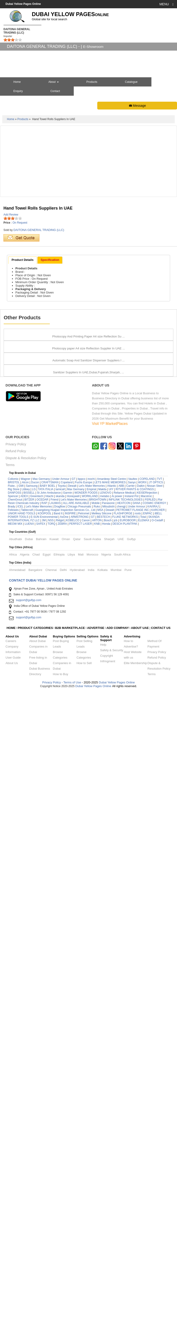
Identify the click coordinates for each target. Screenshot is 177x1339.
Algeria (24, 1203)
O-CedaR (157, 1169)
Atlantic (111, 1134)
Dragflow (59, 1155)
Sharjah (109, 1187)
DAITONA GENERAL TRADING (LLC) (38, 230)
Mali (80, 1203)
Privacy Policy (16, 1093)
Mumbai (116, 1218)
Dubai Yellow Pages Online (116, 1331)
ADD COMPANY (117, 1276)
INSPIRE (70, 1162)
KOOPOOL (44, 1162)
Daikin (141, 1134)
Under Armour (60, 1127)
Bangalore (35, 1218)
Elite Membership (135, 1311)
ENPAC (147, 1162)
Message (137, 105)
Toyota (62, 1134)
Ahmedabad (17, 1218)
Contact (55, 91)
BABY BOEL (47, 1134)
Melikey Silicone (101, 1162)
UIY (111, 1138)
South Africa (122, 1203)
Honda (106, 1172)
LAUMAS (55, 1151)
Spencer (13, 1144)
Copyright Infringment (107, 1307)
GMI (21, 1134)
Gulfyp (131, 1187)
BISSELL (29, 1141)
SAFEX (40, 1172)
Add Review (10, 214)
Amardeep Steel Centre (111, 1127)
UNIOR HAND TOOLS (21, 1162)
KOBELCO (73, 1169)
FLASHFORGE (123, 1162)
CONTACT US (160, 1276)
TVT (159, 1127)
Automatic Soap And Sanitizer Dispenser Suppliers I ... (88, 801)
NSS (51, 1169)
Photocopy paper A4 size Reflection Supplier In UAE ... (88, 524)
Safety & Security (111, 1299)
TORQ (51, 1172)
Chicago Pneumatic (79, 1155)
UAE (121, 1187)
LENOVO (105, 1141)
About (53, 82)
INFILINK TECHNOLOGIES (126, 1148)
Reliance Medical (124, 1141)
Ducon (35, 1131)
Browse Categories (60, 1303)
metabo (104, 1144)
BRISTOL (14, 1131)
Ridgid (60, 1169)
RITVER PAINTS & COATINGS (134, 1138)
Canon (86, 1169)
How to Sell (84, 1311)
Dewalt (72, 1134)
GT (74, 1127)
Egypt (46, 1203)
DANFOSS (14, 1141)
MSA (100, 1158)
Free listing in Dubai (38, 1308)
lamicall (60, 1138)
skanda (60, 1144)
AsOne (64, 1165)
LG (34, 1138)
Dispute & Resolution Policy (26, 1107)
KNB (97, 1172)
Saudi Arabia (92, 1187)
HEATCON (123, 1151)
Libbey (26, 1138)
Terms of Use (72, 1331)
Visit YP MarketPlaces (110, 1072)
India (91, 1218)
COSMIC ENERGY (154, 1151)
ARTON (97, 1169)
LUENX (29, 1172)
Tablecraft (27, 1158)
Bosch (108, 1169)
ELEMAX (143, 1169)
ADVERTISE (95, 1276)
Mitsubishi (108, 1155)
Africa (13, 1203)
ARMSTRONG (79, 1165)
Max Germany (41, 1127)
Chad (36, 1203)
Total (143, 1165)
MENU (166, 4)
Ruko (97, 1155)
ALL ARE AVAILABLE (76, 1151)
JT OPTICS (156, 1131)
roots (138, 1162)
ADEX (24, 1144)
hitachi (49, 1144)
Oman (66, 1187)
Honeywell (73, 1144)
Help (103, 1293)
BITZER (29, 1148)
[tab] (22, 260)
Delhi (63, 1218)
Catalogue (131, 82)
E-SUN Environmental (44, 1165)
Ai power (117, 1144)
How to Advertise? (131, 1292)
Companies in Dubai (38, 1297)
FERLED (151, 1148)
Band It (58, 1162)
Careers (11, 1289)
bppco (81, 1127)
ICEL (20, 1155)
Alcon (25, 1131)
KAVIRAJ (153, 1155)
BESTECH (103, 1165)
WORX (142, 1131)
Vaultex (132, 1127)
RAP (44, 1151)
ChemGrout (15, 1148)
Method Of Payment (155, 1292)
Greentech (36, 1144)
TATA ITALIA (45, 1138)
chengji (121, 1155)
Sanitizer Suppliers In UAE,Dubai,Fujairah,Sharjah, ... (88, 1021)
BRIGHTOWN (97, 1148)
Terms (10, 1113)
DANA (136, 1151)
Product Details (22, 260)
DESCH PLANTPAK (124, 1172)
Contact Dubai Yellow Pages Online (43, 1229)
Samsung (32, 1134)
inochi (91, 1127)
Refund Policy (16, 1100)
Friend (54, 1148)
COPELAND (147, 1127)
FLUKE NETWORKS (125, 1165)
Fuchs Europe (83, 1131)
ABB (121, 1134)
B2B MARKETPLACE (70, 1276)
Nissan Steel (154, 1134)
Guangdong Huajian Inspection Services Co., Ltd (65, 1158)
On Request (19, 222)
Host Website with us (133, 1303)
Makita (102, 1138)
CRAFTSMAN (50, 1131)
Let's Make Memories (92, 1134)
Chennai (51, 1218)
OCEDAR (42, 1148)
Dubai (29, 1187)
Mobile (95, 1151)
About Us (12, 1311)
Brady (11, 1155)
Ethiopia (59, 1203)
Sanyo (132, 1131)
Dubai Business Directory (39, 1320)
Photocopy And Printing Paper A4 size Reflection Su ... (88, 424)
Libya (71, 1203)
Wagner (25, 1127)
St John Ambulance (49, 1141)
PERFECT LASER (80, 1172)
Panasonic (108, 1151)
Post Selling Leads (84, 1292)
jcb (115, 1169)
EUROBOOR (128, 1169)
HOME (10, 1276)
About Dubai (37, 1289)
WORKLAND (90, 1144)
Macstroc (146, 1144)
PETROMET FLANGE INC (132, 1158)
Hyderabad (77, 1218)
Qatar (77, 1187)
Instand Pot (131, 1144)
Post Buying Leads (61, 1292)
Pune (128, 1218)
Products (91, 82)
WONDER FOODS (86, 1141)
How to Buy (60, 1323)
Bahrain (41, 1187)
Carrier (130, 1134)
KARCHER (158, 1158)
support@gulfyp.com (28, 1248)
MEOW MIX (15, 1172)
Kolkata (102, 1218)
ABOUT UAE (140, 1276)
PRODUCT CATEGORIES (35, 1276)
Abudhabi (15, 1187)
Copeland (67, 1131)
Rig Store (13, 1138)
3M (44, 1169)
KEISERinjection (147, 1141)
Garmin (67, 1141)
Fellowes (13, 1158)
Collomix (13, 1127)
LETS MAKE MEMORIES (110, 1131)
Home (10, 119)
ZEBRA (62, 1172)
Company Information (13, 1297)
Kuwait (54, 1187)
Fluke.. (12, 1134)
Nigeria (106, 1203)
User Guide (13, 1306)
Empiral (91, 1138)
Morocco (92, 1203)
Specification (50, 260)
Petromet (83, 1162)
